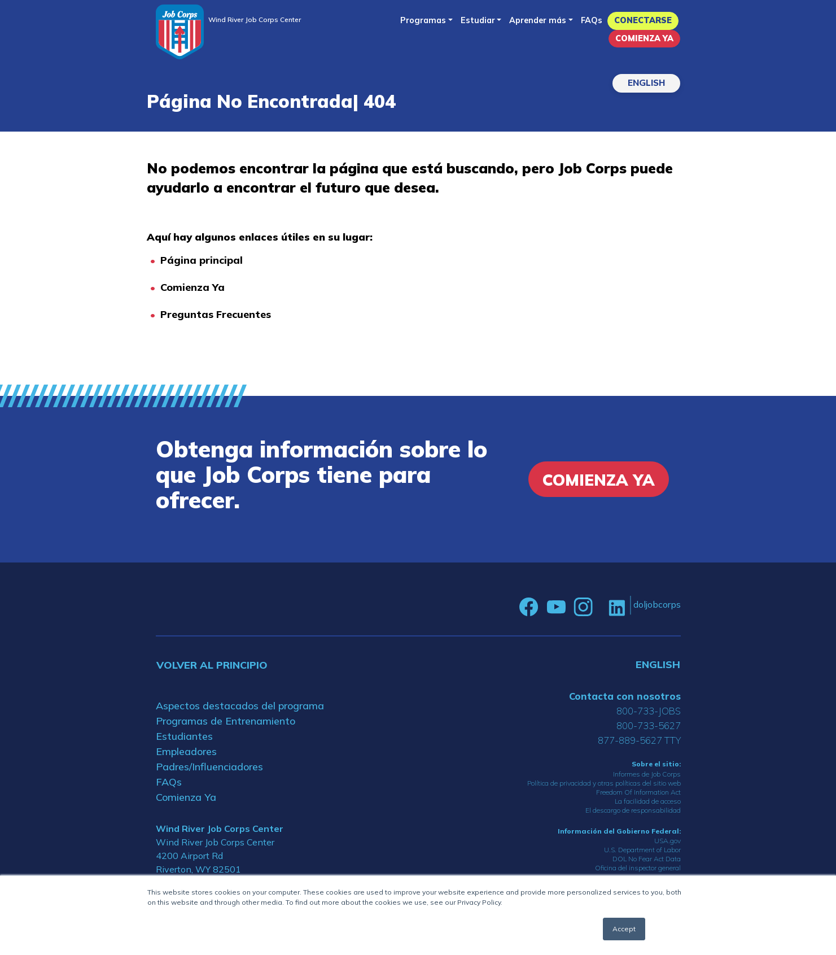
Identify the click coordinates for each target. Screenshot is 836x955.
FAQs (591, 20)
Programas (423, 20)
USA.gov (667, 840)
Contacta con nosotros (625, 696)
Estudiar (478, 20)
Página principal (201, 260)
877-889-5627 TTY (639, 740)
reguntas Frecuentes (219, 314)
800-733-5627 (648, 725)
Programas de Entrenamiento (225, 720)
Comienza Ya (644, 38)
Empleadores (186, 751)
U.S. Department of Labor (642, 849)
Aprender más (537, 20)
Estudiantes (184, 736)
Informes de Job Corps (647, 774)
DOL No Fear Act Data (646, 858)
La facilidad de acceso (648, 801)
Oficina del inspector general (638, 868)
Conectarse (643, 20)
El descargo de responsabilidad (633, 810)
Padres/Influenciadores (209, 766)
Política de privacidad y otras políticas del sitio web (604, 783)
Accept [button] (624, 929)
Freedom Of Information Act (638, 792)
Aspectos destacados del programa (240, 705)
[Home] (180, 32)
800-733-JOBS (648, 711)
